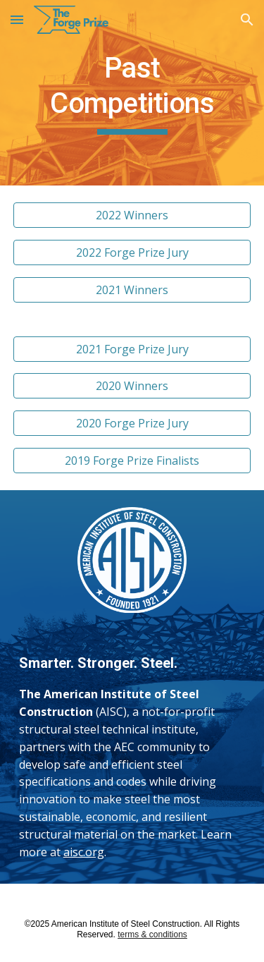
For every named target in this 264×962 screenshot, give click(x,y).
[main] (132, 92)
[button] (17, 19)
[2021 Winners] (132, 290)
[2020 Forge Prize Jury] (132, 423)
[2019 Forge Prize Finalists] (132, 461)
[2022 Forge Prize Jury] (132, 252)
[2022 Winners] (132, 215)
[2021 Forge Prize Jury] (132, 349)
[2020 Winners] (132, 386)
